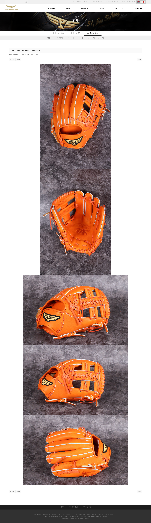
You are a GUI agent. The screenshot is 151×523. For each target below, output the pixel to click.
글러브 (68, 8)
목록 (139, 59)
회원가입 (92, 1)
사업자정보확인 (87, 507)
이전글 (12, 59)
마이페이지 (132, 1)
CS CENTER (138, 8)
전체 (48, 38)
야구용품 (101, 8)
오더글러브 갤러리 (92, 33)
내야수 (73, 38)
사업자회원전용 (77, 1)
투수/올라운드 (60, 38)
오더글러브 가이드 (58, 33)
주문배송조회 (101, 1)
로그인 (85, 1)
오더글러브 (84, 8)
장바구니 (123, 1)
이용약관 (62, 507)
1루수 (93, 38)
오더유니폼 (51, 8)
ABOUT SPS (119, 8)
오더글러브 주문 (75, 33)
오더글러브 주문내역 (113, 1)
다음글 (18, 59)
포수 (103, 38)
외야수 (83, 38)
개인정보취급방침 (73, 507)
